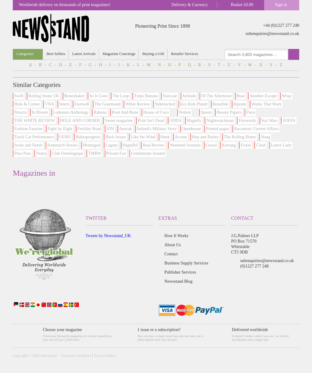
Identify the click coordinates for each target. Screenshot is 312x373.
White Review (137, 104)
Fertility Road (89, 128)
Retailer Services (184, 53)
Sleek (165, 137)
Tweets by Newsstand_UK (108, 235)
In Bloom (40, 112)
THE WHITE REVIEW (34, 120)
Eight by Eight (60, 128)
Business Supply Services (186, 263)
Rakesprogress (88, 137)
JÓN (110, 128)
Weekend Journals (185, 145)
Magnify (194, 120)
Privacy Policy (104, 356)
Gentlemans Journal (148, 153)
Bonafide (220, 104)
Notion (185, 112)
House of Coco (156, 112)
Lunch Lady (281, 145)
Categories (25, 53)
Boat (241, 96)
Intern (64, 104)
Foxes (246, 145)
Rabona (100, 112)
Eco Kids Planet (193, 104)
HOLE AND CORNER (80, 120)
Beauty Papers (229, 112)
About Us (173, 245)
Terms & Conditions (76, 356)
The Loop (120, 96)
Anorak (125, 128)
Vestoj (41, 153)
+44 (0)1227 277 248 (281, 25)
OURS (64, 137)
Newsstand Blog (179, 281)
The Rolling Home (240, 137)
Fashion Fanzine (28, 128)
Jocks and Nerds (28, 145)
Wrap (286, 96)
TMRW (94, 153)
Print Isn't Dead (151, 120)
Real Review (154, 145)
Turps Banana (146, 96)
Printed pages (217, 128)
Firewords (247, 120)
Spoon (206, 112)
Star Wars (269, 120)
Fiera (250, 112)
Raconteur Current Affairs (256, 128)
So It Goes (98, 96)
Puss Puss (22, 153)
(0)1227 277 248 (254, 266)
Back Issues (115, 137)
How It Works (177, 235)
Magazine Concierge (119, 53)
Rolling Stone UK (43, 96)
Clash (261, 145)
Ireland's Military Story (157, 128)
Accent (181, 137)
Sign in (281, 4)
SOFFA (289, 120)
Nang (265, 137)
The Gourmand (107, 104)
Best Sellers (56, 53)
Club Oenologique (67, 153)
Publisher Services (180, 272)
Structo (20, 112)
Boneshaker (74, 96)
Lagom (111, 145)
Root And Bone (125, 112)
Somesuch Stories (62, 145)
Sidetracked (165, 104)
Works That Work (266, 104)
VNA (49, 104)
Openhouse (191, 128)
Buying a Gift (154, 53)
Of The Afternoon (216, 96)
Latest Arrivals (84, 53)
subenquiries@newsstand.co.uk (272, 33)
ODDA (175, 120)
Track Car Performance (34, 137)
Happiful (130, 145)
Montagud (92, 145)
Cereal (211, 145)
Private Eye (116, 153)
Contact (171, 254)
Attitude (189, 96)
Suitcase (170, 96)
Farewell (81, 104)
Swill (18, 96)
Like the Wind (143, 137)
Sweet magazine (119, 120)
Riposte (239, 104)
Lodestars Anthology (71, 112)
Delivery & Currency (190, 4)
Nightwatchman (219, 120)
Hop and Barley (205, 137)
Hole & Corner (27, 104)
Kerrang (229, 145)
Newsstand (49, 356)
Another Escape (263, 96)
